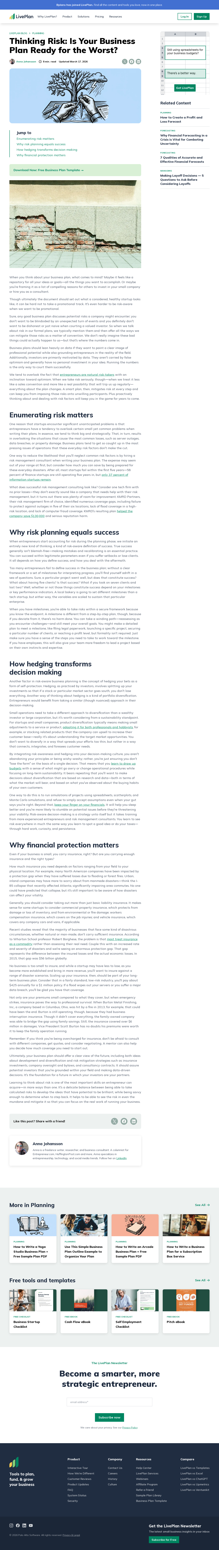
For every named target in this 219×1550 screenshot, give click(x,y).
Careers (113, 1473)
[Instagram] (11, 1526)
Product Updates (78, 1484)
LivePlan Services (147, 1473)
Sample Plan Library (149, 1495)
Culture (112, 1484)
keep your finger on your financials (79, 805)
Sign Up (202, 16)
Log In (185, 16)
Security (73, 1501)
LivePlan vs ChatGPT (194, 1479)
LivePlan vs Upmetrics (195, 1484)
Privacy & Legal (71, 1535)
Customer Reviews (79, 1479)
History (112, 1479)
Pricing (99, 16)
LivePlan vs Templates (195, 1468)
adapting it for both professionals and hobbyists (98, 727)
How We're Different (81, 1473)
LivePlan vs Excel (192, 1473)
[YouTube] (31, 1526)
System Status (77, 1495)
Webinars (142, 1479)
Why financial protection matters (41, 155)
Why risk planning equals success (41, 144)
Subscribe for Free (164, 1539)
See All (200, 1205)
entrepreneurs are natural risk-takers (87, 375)
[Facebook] (18, 1526)
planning (38, 33)
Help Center (143, 1468)
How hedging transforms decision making (47, 150)
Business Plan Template (151, 1501)
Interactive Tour (78, 1468)
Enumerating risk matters (35, 139)
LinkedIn (121, 1158)
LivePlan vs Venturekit (195, 1490)
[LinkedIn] (24, 1526)
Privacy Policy (129, 1427)
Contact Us (115, 1468)
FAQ (70, 1490)
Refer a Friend (145, 1490)
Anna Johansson (22, 61)
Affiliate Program (147, 1484)
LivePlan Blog (18, 33)
